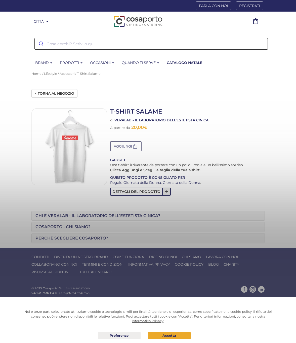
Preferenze (119, 335)
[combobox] (151, 44)
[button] (126, 146)
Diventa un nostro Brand (81, 257)
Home (36, 74)
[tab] (148, 216)
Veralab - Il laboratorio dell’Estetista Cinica (161, 120)
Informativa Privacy (149, 264)
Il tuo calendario (93, 272)
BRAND (43, 62)
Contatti (40, 257)
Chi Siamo (191, 257)
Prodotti (71, 62)
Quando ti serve (140, 62)
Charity (231, 264)
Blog (213, 264)
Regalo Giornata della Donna (135, 182)
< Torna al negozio (54, 93)
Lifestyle (50, 74)
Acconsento (169, 335)
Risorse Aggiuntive (51, 272)
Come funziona (128, 257)
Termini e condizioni (102, 264)
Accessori (67, 74)
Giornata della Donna (181, 182)
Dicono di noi (163, 257)
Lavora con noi (222, 257)
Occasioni (102, 62)
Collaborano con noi (54, 264)
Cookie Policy (189, 264)
